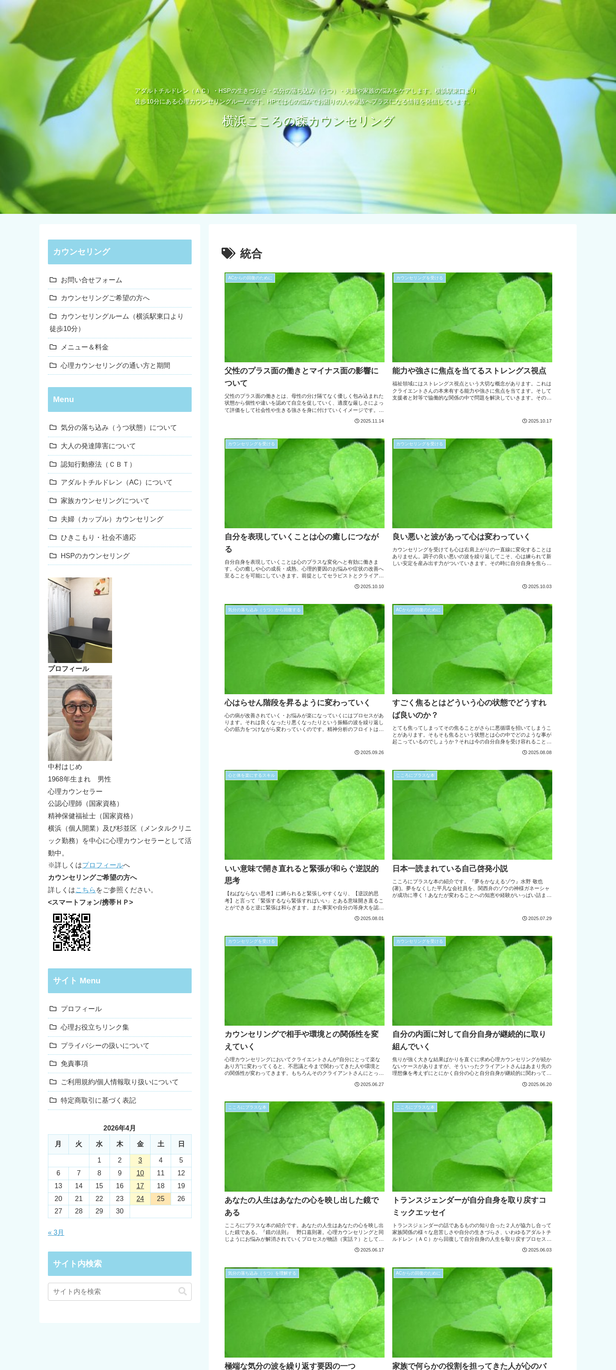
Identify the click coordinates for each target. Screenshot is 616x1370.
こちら (85, 890)
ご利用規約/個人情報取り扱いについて (120, 1082)
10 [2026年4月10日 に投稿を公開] (140, 1173)
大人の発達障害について (98, 446)
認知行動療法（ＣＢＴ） (98, 464)
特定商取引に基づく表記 (98, 1100)
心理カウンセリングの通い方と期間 (115, 365)
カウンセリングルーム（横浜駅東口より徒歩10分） (117, 322)
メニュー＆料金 (85, 347)
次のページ (393, 1004)
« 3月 (56, 1232)
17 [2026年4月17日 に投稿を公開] (140, 1186)
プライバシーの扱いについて (105, 1045)
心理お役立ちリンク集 (95, 1027)
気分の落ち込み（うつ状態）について (119, 427)
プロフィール (102, 865)
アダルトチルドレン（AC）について (117, 482)
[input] (120, 1292)
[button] (182, 1291)
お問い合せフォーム (91, 280)
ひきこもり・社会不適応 (98, 537)
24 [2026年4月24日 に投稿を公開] (140, 1198)
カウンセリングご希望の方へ (105, 298)
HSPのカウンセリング (95, 555)
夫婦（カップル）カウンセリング (112, 519)
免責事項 (74, 1063)
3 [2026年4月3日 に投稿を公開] (140, 1160)
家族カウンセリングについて (105, 500)
